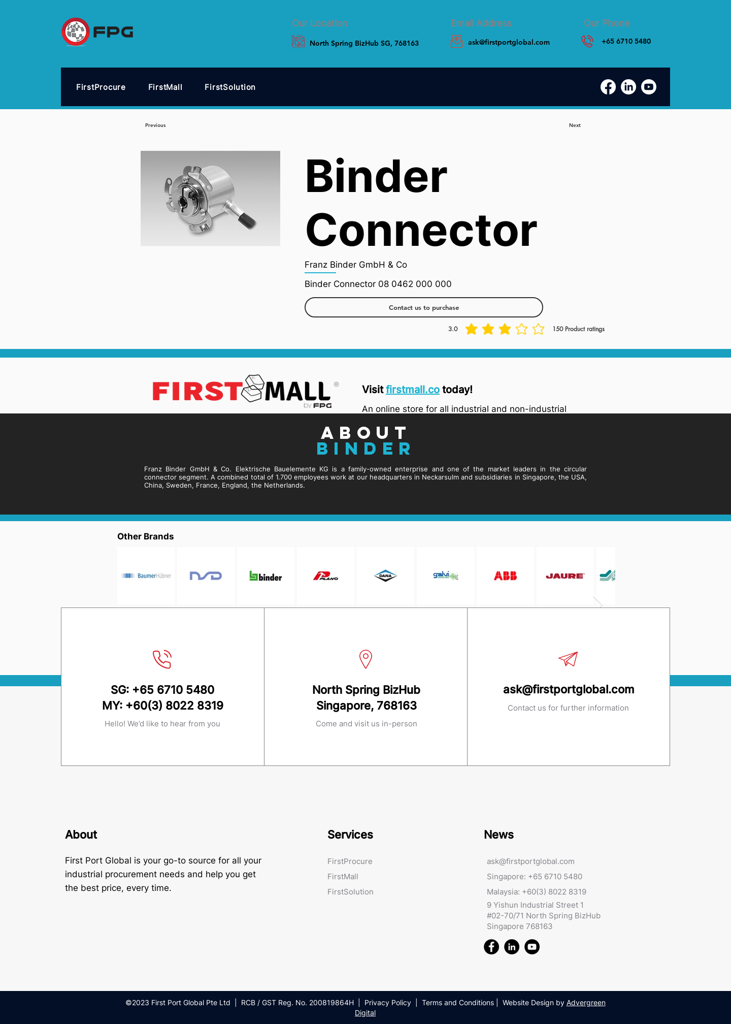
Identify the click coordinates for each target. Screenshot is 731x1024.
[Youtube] (648, 86)
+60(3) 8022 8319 (174, 705)
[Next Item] (598, 605)
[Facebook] (608, 86)
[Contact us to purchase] (424, 307)
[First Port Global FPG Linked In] (511, 946)
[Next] (575, 125)
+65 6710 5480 (173, 689)
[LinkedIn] (628, 86)
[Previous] (155, 125)
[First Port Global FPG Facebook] (491, 946)
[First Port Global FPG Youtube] (532, 946)
